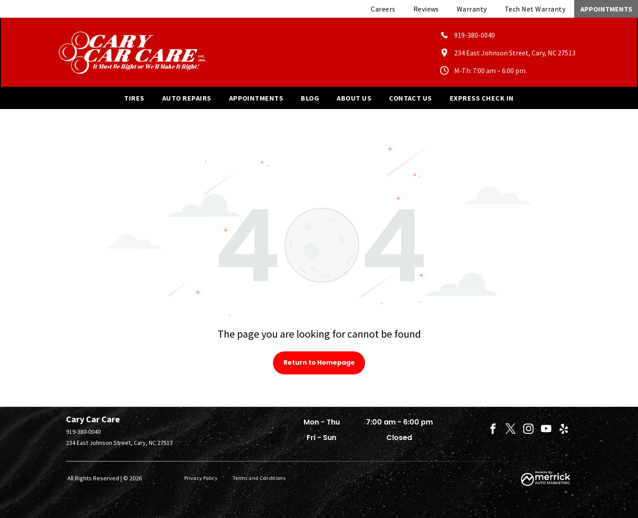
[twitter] (510, 430)
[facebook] (493, 430)
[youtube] (546, 430)
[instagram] (528, 430)
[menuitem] (383, 8)
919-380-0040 (83, 432)
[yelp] (564, 430)
